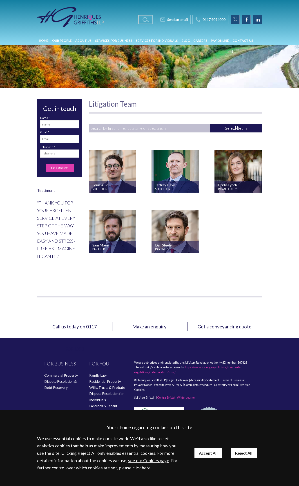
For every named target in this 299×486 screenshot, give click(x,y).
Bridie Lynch (227, 185)
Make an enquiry (149, 326)
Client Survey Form (226, 385)
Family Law (98, 375)
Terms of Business (232, 380)
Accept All (208, 453)
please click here (135, 467)
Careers (200, 40)
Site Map (245, 385)
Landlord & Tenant (103, 406)
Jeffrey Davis (165, 185)
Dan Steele (163, 245)
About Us (83, 40)
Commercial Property (61, 375)
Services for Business (113, 40)
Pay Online (220, 40)
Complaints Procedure (198, 385)
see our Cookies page (148, 460)
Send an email (177, 19)
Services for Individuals (157, 40)
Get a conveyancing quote (224, 326)
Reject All (243, 453)
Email (43, 132)
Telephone (46, 147)
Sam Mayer (101, 245)
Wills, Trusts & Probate (107, 387)
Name (44, 117)
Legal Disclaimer (177, 380)
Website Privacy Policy (168, 385)
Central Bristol (166, 397)
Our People (62, 40)
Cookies (139, 389)
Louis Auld (100, 185)
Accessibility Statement (204, 380)
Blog (185, 40)
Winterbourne (186, 397)
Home (44, 40)
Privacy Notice (143, 385)
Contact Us (242, 40)
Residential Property (105, 381)
